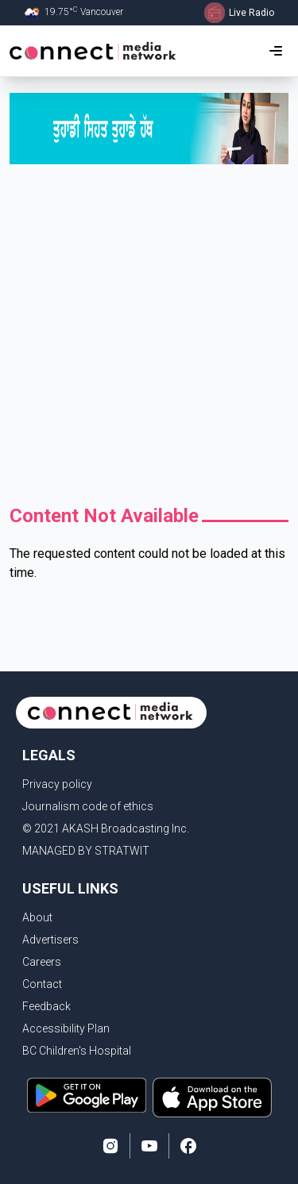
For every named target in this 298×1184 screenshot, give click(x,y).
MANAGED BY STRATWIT (85, 850)
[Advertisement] (149, 338)
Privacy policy (57, 784)
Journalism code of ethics (87, 806)
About (37, 917)
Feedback (46, 1006)
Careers (41, 961)
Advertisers (50, 939)
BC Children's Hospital (76, 1050)
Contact (42, 984)
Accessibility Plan (66, 1028)
